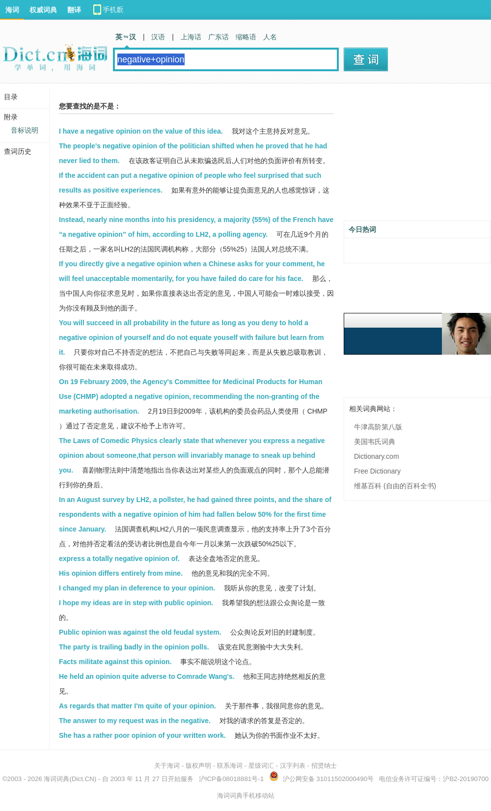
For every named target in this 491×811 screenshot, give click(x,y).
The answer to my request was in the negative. (135, 721)
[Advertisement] (417, 155)
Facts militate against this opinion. (115, 662)
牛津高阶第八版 (378, 427)
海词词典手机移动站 (245, 795)
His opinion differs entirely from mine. (121, 573)
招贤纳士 (324, 765)
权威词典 (43, 10)
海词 (12, 10)
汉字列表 (292, 765)
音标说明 (24, 130)
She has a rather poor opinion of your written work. (142, 735)
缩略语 (246, 37)
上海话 (191, 37)
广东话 (218, 37)
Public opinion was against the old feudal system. (140, 632)
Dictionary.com (376, 456)
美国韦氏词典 (374, 442)
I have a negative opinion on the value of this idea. (141, 131)
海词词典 (56, 779)
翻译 (74, 10)
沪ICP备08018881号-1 (231, 779)
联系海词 (230, 765)
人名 (270, 37)
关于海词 (167, 765)
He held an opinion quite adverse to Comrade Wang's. (147, 676)
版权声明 (198, 765)
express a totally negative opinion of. (119, 558)
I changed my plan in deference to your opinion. (137, 588)
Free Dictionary (377, 471)
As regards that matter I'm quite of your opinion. (137, 706)
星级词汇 (261, 765)
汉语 (158, 37)
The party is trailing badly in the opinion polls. (134, 647)
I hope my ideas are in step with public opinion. (136, 603)
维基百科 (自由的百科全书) (395, 486)
